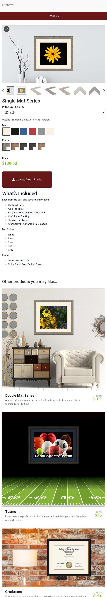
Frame (5, 140)
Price (5, 158)
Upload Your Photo (27, 179)
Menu (54, 16)
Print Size (13, 106)
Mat (4, 125)
